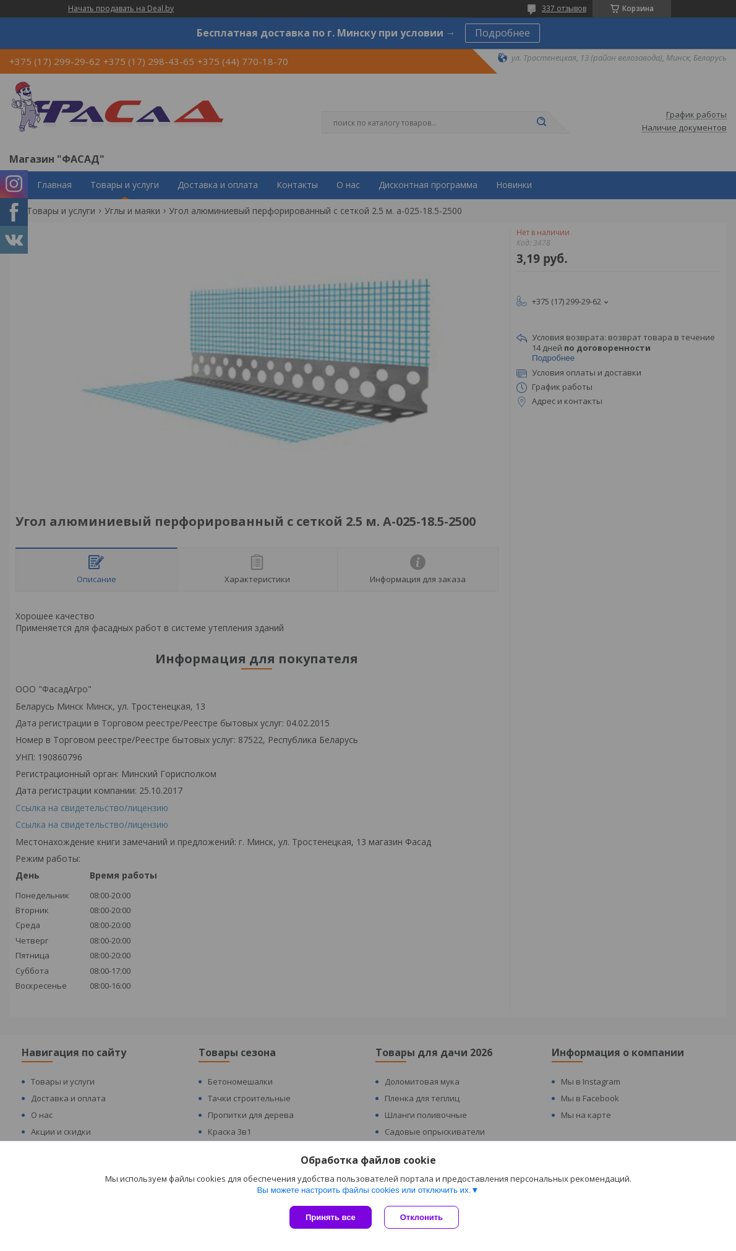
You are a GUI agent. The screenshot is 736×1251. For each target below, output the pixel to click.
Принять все (331, 1217)
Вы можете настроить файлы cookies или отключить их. (364, 1190)
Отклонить (421, 1217)
